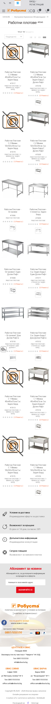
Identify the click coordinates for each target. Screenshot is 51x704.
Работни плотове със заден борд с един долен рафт (38, 272)
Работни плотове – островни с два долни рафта (13, 335)
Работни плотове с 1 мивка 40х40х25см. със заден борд (13, 400)
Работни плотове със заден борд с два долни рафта (38, 335)
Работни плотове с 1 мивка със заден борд (13, 411)
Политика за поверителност (25, 613)
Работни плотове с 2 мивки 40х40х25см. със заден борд (13, 76)
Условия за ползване (37, 610)
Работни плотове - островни (12, 210)
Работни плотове (13, 218)
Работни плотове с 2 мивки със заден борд (13, 87)
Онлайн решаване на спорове (25, 694)
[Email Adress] (25, 582)
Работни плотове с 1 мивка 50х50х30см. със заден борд (13, 469)
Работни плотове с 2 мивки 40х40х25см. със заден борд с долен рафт (38, 77)
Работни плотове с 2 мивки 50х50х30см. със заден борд (13, 144)
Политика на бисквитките (15, 610)
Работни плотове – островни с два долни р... (12, 345)
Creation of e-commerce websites (21, 698)
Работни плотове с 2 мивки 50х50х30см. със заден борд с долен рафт (38, 145)
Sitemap (34, 703)
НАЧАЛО (6, 17)
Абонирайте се (25, 590)
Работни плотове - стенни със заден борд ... (38, 282)
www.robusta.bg (19, 623)
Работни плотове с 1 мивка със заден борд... (38, 414)
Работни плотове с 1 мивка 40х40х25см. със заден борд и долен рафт (38, 401)
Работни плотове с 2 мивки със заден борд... (38, 90)
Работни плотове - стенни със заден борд (38, 212)
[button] (34, 11)
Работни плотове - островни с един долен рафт (12, 272)
